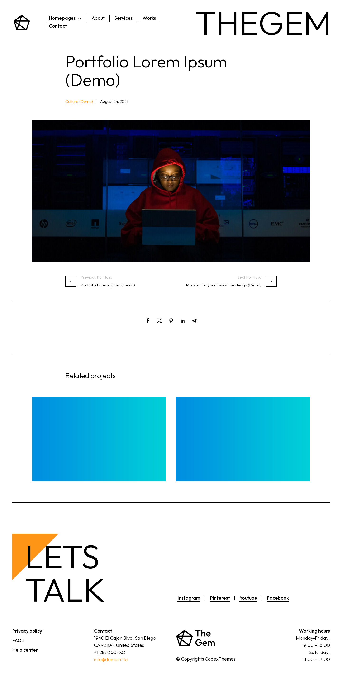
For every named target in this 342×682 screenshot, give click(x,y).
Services (123, 18)
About (98, 18)
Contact (58, 26)
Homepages (65, 18)
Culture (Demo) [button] (79, 101)
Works (149, 18)
